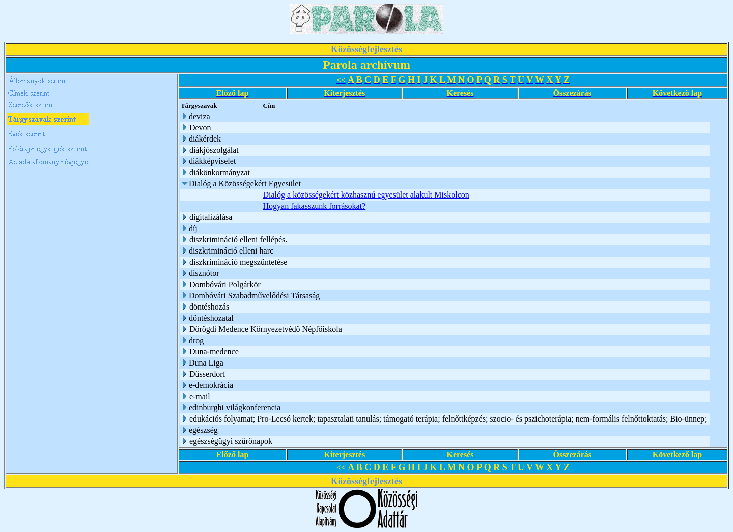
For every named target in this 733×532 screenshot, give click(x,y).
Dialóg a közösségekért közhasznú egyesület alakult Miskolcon (366, 194)
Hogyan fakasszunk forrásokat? (314, 206)
